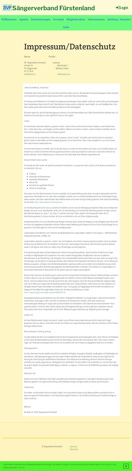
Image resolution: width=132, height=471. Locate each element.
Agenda (23, 19)
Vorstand (58, 19)
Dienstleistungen (40, 19)
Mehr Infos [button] (21, 467)
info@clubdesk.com (63, 74)
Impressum (73, 446)
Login (121, 7)
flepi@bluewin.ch (30, 74)
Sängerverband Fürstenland (53, 8)
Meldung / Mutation (119, 19)
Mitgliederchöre (75, 19)
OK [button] (126, 466)
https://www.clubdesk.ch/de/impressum (48, 202)
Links (66, 27)
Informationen (96, 19)
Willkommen (9, 19)
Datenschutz (74, 449)
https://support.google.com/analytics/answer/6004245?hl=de (44, 292)
